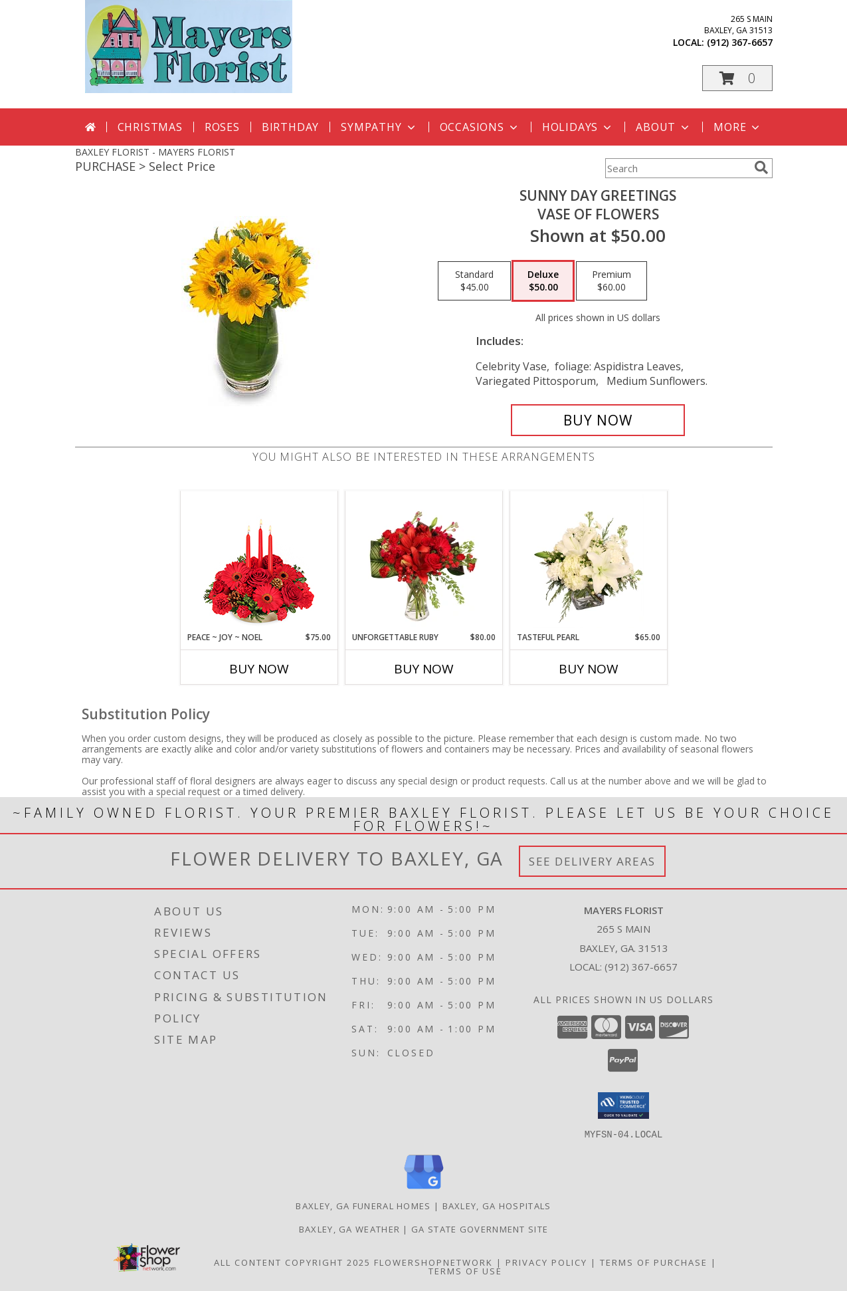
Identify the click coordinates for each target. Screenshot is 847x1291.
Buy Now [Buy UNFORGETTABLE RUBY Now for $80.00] (424, 668)
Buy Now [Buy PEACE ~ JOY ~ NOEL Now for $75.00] (259, 668)
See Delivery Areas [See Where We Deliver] (592, 861)
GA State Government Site (479, 1228)
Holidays (578, 127)
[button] (737, 78)
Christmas (150, 127)
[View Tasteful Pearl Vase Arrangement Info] (588, 561)
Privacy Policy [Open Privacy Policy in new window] (546, 1262)
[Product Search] (677, 168)
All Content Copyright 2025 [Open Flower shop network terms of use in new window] (292, 1262)
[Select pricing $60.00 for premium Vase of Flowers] (611, 281)
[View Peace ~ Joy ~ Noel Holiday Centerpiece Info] (258, 561)
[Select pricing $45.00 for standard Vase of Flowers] (474, 281)
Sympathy (379, 127)
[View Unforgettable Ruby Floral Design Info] (423, 561)
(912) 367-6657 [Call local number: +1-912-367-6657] (740, 42)
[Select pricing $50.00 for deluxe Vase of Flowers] (543, 281)
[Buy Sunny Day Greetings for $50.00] (598, 420)
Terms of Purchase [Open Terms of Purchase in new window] (653, 1262)
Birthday (290, 127)
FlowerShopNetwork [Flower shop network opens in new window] (433, 1262)
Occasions (480, 127)
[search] (761, 167)
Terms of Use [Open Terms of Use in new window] (465, 1270)
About (664, 127)
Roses (222, 127)
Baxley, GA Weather (349, 1228)
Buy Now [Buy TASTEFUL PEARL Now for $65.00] (588, 668)
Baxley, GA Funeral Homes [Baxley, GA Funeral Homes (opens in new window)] (363, 1205)
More (737, 127)
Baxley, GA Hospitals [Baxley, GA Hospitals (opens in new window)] (496, 1205)
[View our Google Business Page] (424, 1189)
